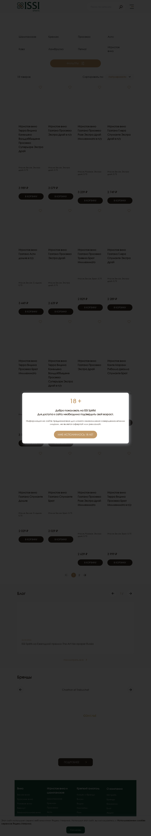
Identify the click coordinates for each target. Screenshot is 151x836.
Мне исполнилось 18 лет (75, 434)
